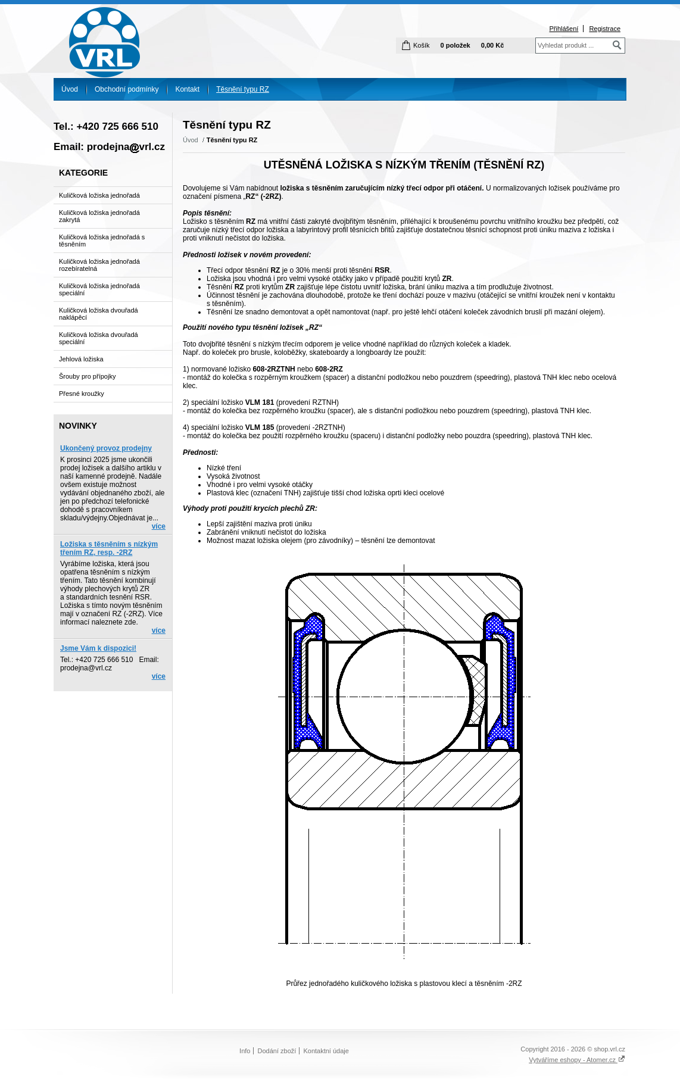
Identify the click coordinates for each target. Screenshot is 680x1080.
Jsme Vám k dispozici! (98, 648)
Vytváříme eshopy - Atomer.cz (577, 1059)
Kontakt (187, 89)
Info (244, 1050)
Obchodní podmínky (126, 89)
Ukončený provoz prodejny (106, 448)
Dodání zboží (277, 1050)
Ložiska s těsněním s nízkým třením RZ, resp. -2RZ (109, 548)
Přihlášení (563, 28)
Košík (421, 45)
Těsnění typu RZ (242, 89)
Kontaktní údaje (325, 1050)
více (159, 526)
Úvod (69, 89)
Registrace (604, 28)
